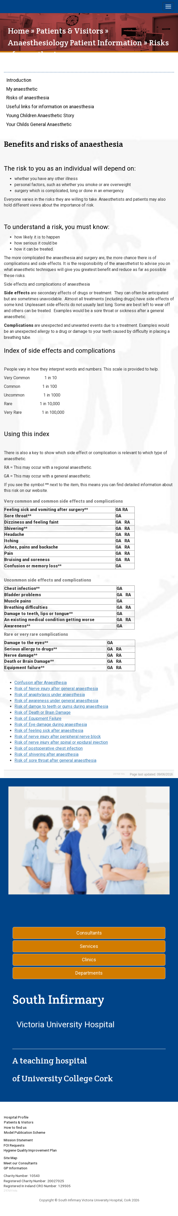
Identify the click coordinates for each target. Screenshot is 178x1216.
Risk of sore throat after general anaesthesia (55, 760)
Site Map (10, 1158)
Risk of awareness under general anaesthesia (56, 700)
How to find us (15, 1127)
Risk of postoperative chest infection (48, 748)
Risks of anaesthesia (27, 97)
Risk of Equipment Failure (37, 718)
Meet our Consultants (20, 1163)
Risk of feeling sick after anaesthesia (48, 730)
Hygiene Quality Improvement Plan (30, 1150)
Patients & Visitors (69, 31)
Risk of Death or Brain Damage (42, 712)
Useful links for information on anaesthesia (50, 106)
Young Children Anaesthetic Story (40, 115)
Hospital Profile (16, 1117)
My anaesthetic (22, 89)
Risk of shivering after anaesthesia (46, 754)
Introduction (18, 80)
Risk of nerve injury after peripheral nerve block (57, 736)
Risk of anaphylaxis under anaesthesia (49, 694)
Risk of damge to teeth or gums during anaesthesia (61, 706)
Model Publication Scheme (24, 1132)
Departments (89, 973)
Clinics (89, 959)
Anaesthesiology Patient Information (75, 42)
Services (89, 946)
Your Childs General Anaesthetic (39, 124)
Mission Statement (18, 1140)
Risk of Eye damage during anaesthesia (50, 724)
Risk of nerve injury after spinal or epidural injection (61, 742)
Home (18, 31)
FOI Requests (14, 1145)
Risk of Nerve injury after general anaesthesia (56, 688)
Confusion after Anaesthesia (40, 682)
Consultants (89, 933)
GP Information (15, 1168)
